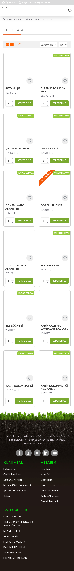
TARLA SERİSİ (15, 19)
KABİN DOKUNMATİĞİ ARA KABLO (54, 387)
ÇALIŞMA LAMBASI (17, 148)
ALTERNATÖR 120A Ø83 (53, 90)
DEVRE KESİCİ (49, 148)
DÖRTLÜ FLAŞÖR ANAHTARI (16, 267)
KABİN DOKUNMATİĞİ (19, 385)
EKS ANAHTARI (50, 265)
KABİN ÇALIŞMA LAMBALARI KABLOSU (55, 327)
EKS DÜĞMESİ (14, 325)
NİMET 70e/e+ (32, 19)
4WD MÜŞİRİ (13, 88)
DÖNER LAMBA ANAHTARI (14, 207)
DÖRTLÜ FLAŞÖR (52, 205)
